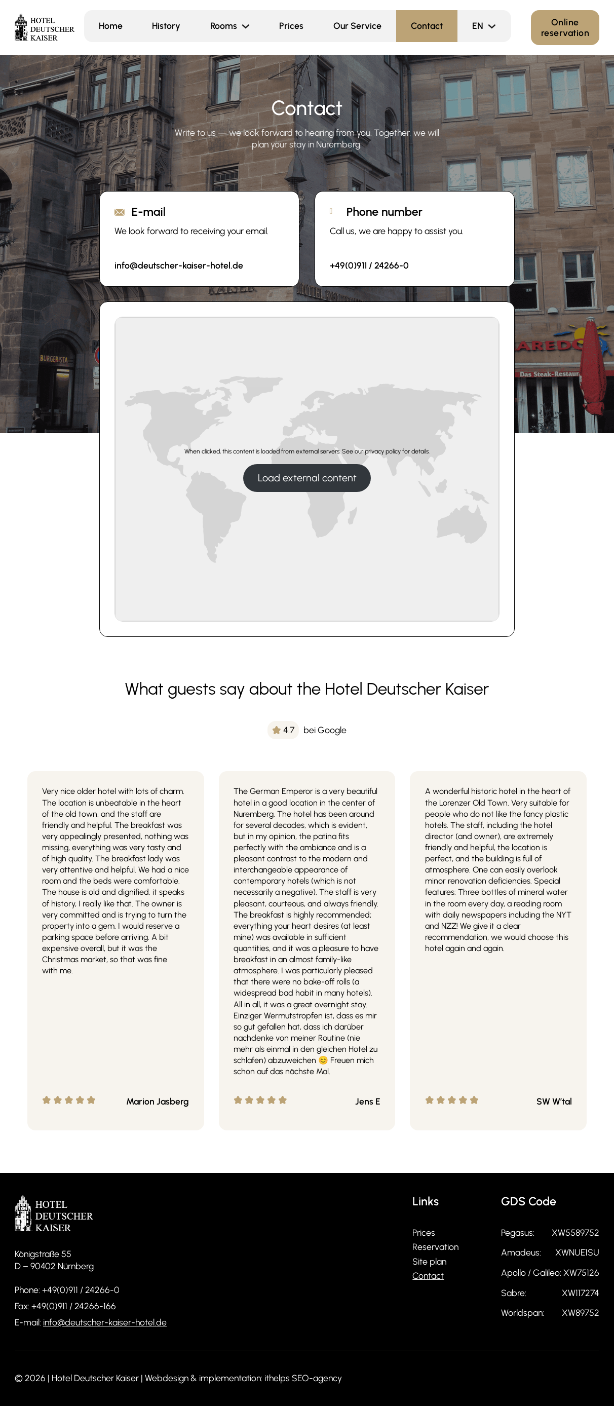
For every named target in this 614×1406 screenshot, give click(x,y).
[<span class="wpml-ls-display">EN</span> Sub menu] (497, 26)
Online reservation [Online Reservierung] (565, 27)
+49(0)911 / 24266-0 (81, 1289)
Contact (427, 25)
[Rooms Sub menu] (251, 26)
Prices (291, 25)
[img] (307, 730)
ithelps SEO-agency (303, 1378)
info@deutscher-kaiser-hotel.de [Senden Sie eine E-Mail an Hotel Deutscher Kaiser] (178, 265)
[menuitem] (477, 26)
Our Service (357, 25)
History (166, 25)
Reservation (435, 1246)
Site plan (429, 1261)
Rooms (223, 25)
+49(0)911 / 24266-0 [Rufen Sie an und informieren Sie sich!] (369, 265)
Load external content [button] (307, 478)
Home (111, 25)
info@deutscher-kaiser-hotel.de (105, 1322)
